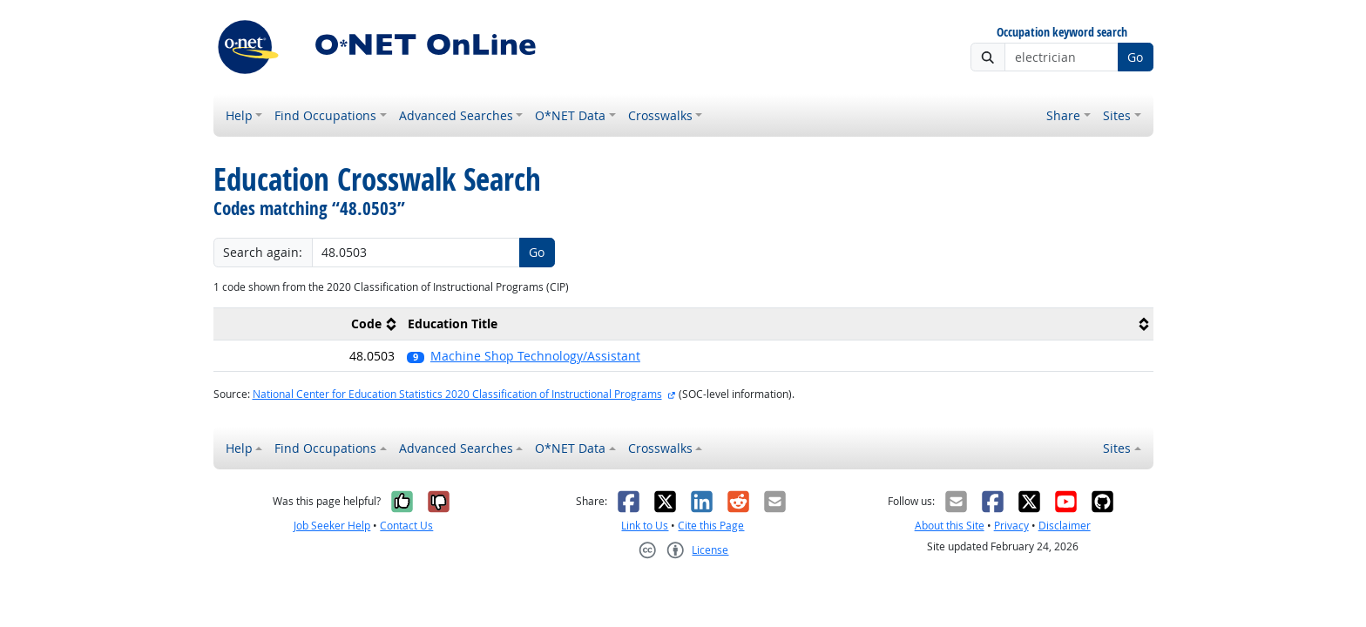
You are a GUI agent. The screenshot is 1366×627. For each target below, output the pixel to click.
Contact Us (406, 525)
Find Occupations (325, 115)
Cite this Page (711, 525)
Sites (1117, 115)
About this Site (949, 525)
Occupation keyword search (1062, 32)
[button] (776, 356)
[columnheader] (307, 324)
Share (1063, 115)
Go (1135, 57)
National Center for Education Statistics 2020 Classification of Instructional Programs (457, 394)
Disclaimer (1064, 525)
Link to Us (644, 525)
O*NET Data (570, 115)
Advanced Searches (456, 115)
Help (239, 115)
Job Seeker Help (332, 525)
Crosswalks (660, 115)
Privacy (1011, 525)
